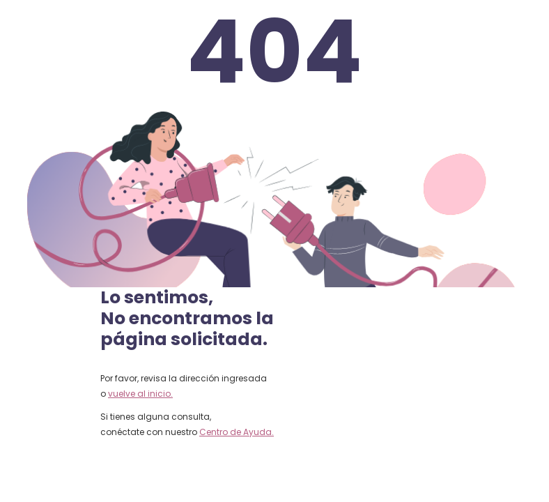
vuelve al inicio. (140, 394)
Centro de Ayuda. (236, 432)
